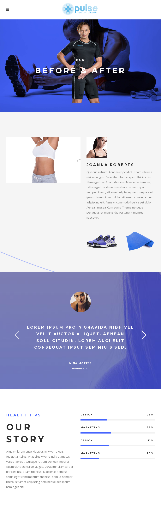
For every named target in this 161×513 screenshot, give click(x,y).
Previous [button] (16, 334)
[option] (80, 331)
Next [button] (144, 334)
